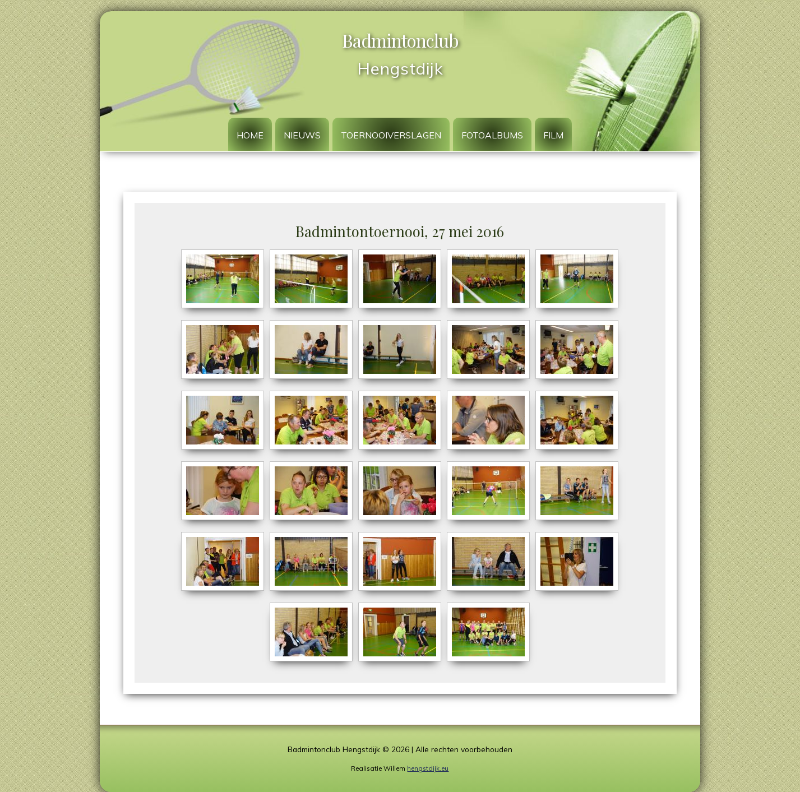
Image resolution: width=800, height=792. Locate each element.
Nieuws (302, 135)
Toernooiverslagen (391, 135)
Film (553, 135)
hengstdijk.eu (427, 768)
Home (250, 135)
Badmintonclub (400, 40)
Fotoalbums (492, 135)
